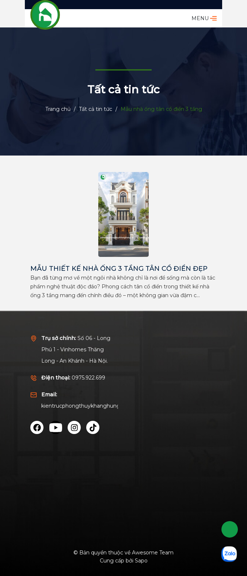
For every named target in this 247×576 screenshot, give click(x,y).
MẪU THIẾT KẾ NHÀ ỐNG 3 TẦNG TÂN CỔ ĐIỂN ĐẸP (119, 269)
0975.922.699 (88, 377)
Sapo (141, 560)
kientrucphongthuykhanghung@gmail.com (97, 406)
